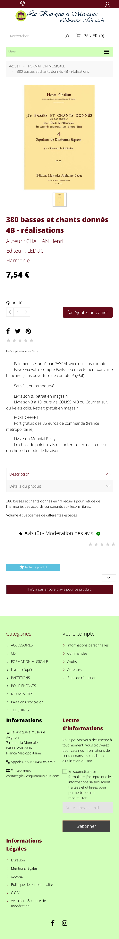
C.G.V (15, 892)
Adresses (74, 669)
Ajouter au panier (87, 312)
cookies (17, 876)
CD (13, 653)
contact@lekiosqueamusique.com (32, 776)
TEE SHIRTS (20, 710)
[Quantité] (18, 312)
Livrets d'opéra (22, 669)
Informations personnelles (88, 645)
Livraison (18, 860)
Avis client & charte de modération (28, 903)
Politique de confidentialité (32, 884)
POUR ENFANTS (23, 685)
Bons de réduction (81, 678)
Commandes (77, 653)
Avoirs (72, 661)
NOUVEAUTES (22, 694)
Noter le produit (32, 567)
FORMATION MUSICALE (29, 661)
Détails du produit (25, 486)
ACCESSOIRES (22, 645)
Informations (24, 720)
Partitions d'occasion (27, 702)
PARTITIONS (20, 678)
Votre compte (79, 633)
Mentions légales (24, 868)
